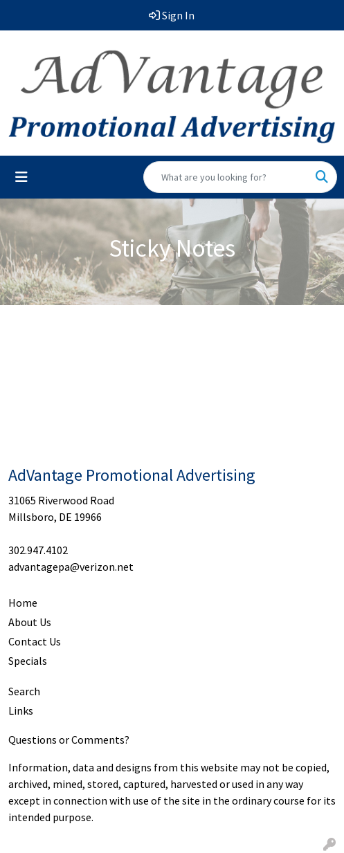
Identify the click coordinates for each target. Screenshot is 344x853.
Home (22, 602)
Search (24, 691)
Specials (27, 661)
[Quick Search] (225, 177)
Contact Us (34, 641)
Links (20, 710)
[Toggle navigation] (21, 177)
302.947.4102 (38, 550)
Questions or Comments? (68, 739)
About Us (29, 622)
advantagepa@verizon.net (71, 567)
